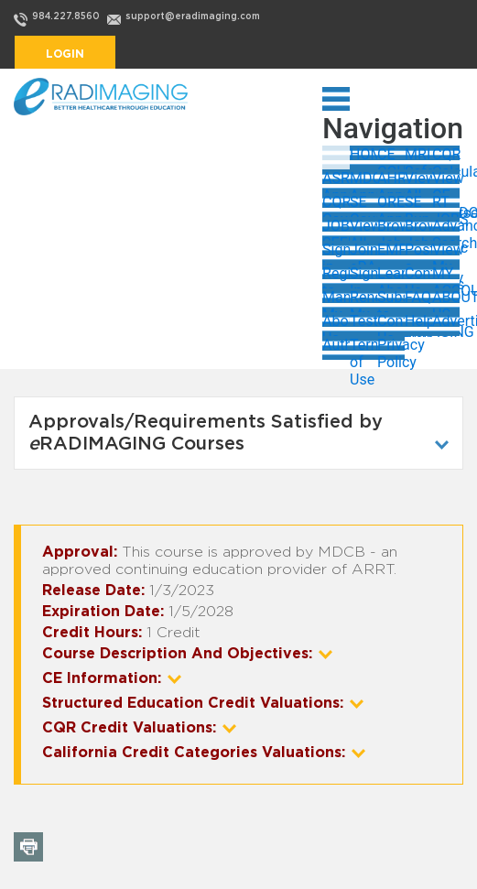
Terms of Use (363, 348)
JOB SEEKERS (336, 229)
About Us (336, 324)
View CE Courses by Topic (446, 181)
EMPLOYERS (391, 249)
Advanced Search (446, 229)
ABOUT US (446, 300)
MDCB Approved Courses (363, 181)
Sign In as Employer (363, 276)
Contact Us (418, 276)
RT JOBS (446, 205)
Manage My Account (336, 300)
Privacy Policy (391, 348)
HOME (363, 154)
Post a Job (418, 253)
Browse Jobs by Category (418, 229)
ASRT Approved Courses (336, 181)
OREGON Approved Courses (391, 205)
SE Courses (363, 205)
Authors (336, 344)
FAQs (418, 297)
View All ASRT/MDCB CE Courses (418, 181)
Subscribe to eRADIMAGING (391, 300)
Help (418, 321)
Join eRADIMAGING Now (363, 253)
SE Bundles (418, 205)
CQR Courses (336, 205)
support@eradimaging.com (192, 16)
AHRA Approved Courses (391, 181)
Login (65, 54)
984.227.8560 (66, 16)
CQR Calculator (446, 157)
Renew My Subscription (363, 300)
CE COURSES (391, 157)
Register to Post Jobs (336, 276)
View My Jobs (446, 253)
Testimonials (363, 321)
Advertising (446, 321)
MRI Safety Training (418, 157)
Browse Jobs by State (391, 229)
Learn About (391, 276)
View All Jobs (363, 229)
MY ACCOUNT (446, 276)
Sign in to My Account (336, 253)
